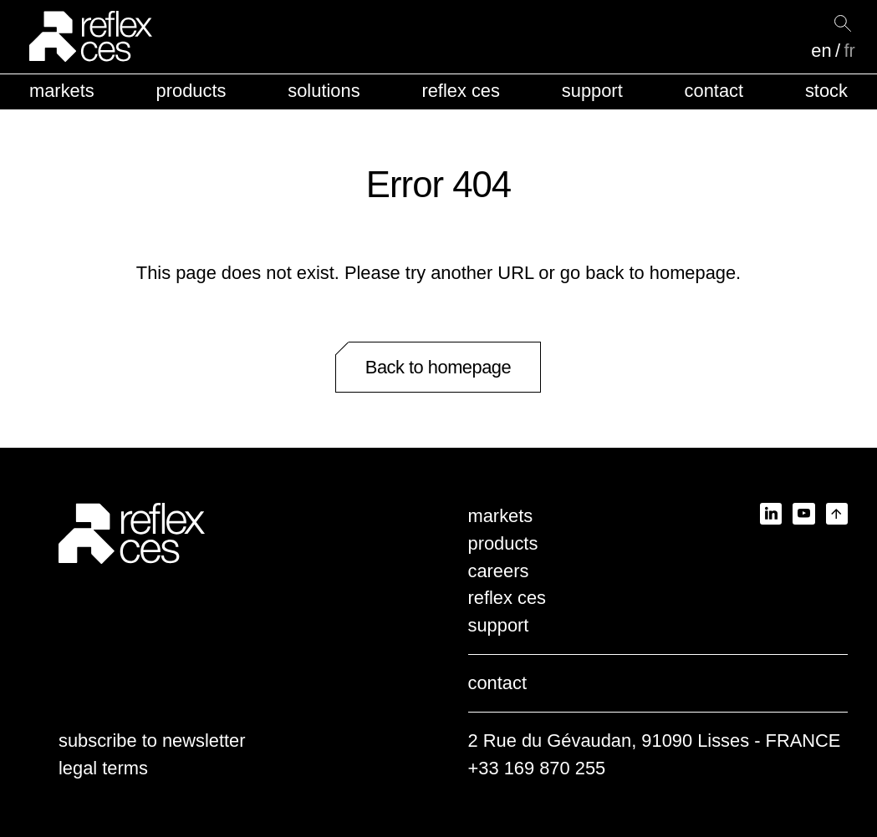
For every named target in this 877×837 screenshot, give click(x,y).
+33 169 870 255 (537, 768)
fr (849, 50)
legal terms (103, 768)
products (191, 90)
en (821, 50)
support (592, 90)
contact (714, 90)
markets (61, 90)
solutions (323, 90)
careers (498, 571)
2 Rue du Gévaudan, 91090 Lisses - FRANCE (654, 740)
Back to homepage (438, 367)
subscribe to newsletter (152, 740)
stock (826, 90)
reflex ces (460, 90)
